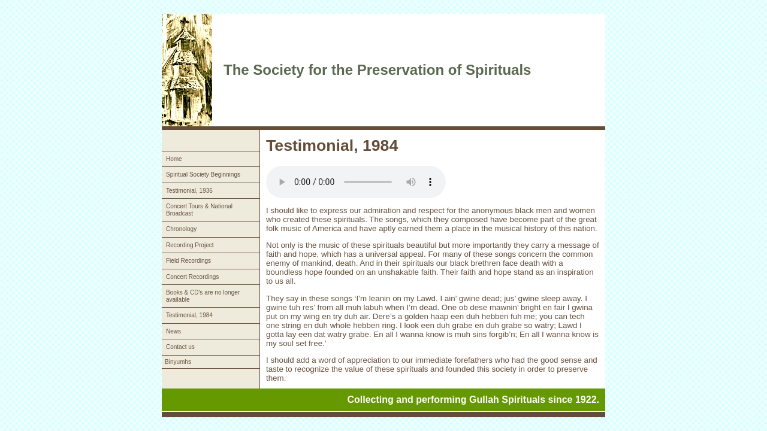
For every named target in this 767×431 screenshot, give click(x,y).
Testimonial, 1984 (189, 315)
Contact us (180, 347)
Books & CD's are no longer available (203, 296)
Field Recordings (188, 260)
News (173, 331)
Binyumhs (178, 362)
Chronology (181, 229)
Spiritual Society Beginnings (203, 174)
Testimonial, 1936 (189, 190)
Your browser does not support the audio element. (356, 182)
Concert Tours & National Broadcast (199, 210)
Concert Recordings (192, 277)
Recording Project (189, 245)
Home (174, 159)
